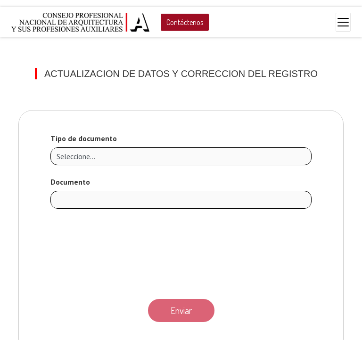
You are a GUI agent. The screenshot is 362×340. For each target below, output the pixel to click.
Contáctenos (184, 22)
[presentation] (181, 251)
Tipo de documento (83, 138)
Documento (70, 182)
